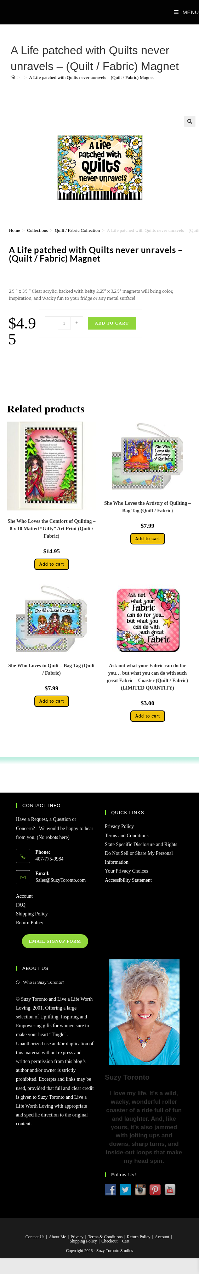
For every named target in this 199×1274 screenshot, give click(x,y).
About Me (57, 1236)
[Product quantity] (64, 323)
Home (14, 230)
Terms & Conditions (105, 1236)
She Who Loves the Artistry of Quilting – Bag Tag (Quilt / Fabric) (147, 507)
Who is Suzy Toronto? (43, 982)
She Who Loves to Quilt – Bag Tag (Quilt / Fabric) (51, 669)
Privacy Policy (119, 826)
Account (24, 896)
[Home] (13, 77)
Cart (126, 1241)
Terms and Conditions (126, 835)
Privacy (77, 1236)
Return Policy (29, 922)
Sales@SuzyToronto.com (60, 880)
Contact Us (35, 1236)
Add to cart (112, 323)
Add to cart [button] (51, 564)
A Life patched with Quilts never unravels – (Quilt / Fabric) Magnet (91, 77)
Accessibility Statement (128, 880)
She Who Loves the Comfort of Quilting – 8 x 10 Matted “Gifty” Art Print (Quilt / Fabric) (51, 529)
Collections (37, 230)
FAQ (20, 905)
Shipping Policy (32, 913)
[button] (189, 121)
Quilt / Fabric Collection (77, 230)
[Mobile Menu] (184, 12)
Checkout (109, 1241)
